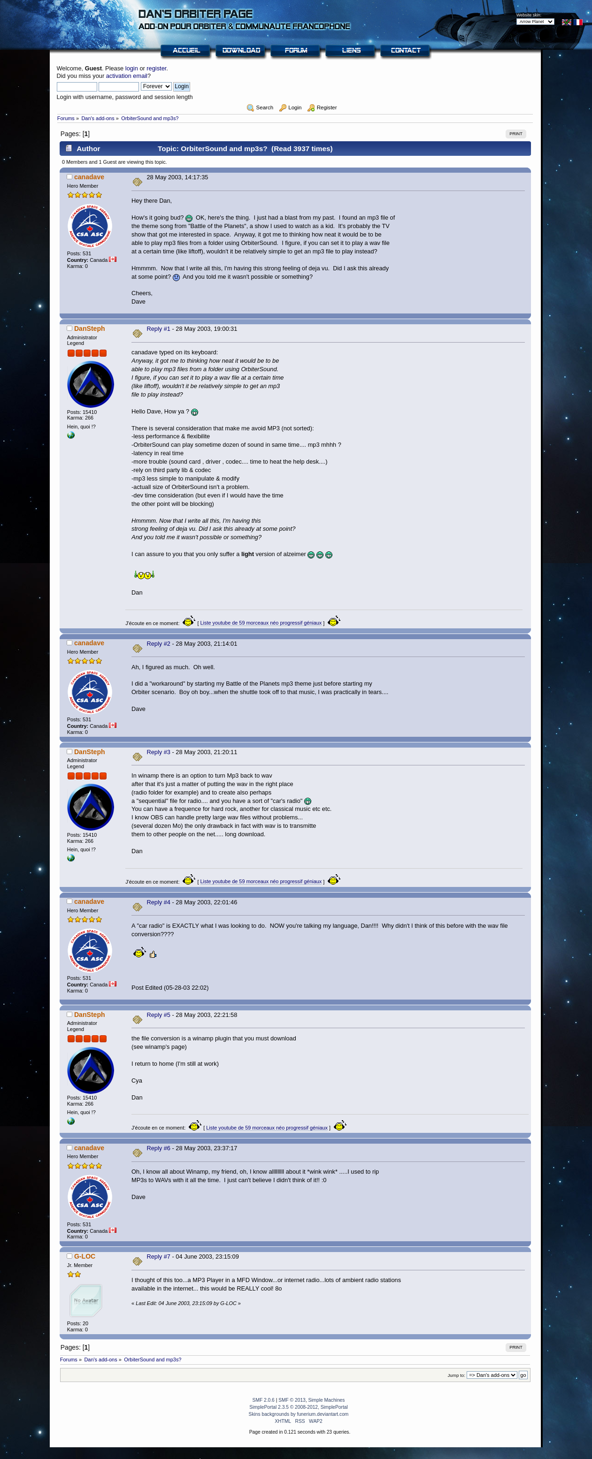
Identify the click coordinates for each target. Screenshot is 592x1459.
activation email (126, 75)
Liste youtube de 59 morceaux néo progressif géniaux (261, 623)
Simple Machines (326, 1400)
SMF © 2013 (292, 1400)
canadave (89, 177)
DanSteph (89, 328)
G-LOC (84, 1256)
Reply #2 (158, 643)
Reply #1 (158, 328)
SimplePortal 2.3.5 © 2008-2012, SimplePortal (298, 1407)
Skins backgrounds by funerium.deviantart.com (299, 1414)
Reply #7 (158, 1256)
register (156, 68)
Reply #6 (158, 1148)
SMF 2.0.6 (264, 1400)
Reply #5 (158, 1014)
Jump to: (456, 1375)
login (131, 68)
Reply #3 (158, 752)
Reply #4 (158, 902)
